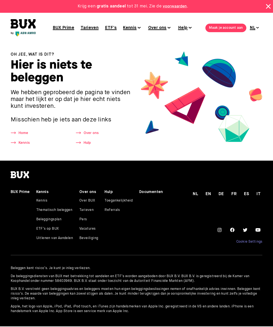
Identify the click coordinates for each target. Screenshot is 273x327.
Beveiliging (88, 239)
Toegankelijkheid (119, 201)
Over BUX (87, 201)
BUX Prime (63, 28)
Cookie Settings (249, 242)
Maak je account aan (226, 28)
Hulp (88, 143)
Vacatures (87, 229)
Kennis (129, 28)
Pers (83, 220)
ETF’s (111, 28)
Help (183, 28)
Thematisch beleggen (54, 210)
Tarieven (90, 28)
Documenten (151, 192)
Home (24, 133)
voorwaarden (174, 6)
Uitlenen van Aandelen (54, 239)
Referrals (112, 210)
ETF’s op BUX (47, 229)
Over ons (157, 28)
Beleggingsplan (49, 220)
